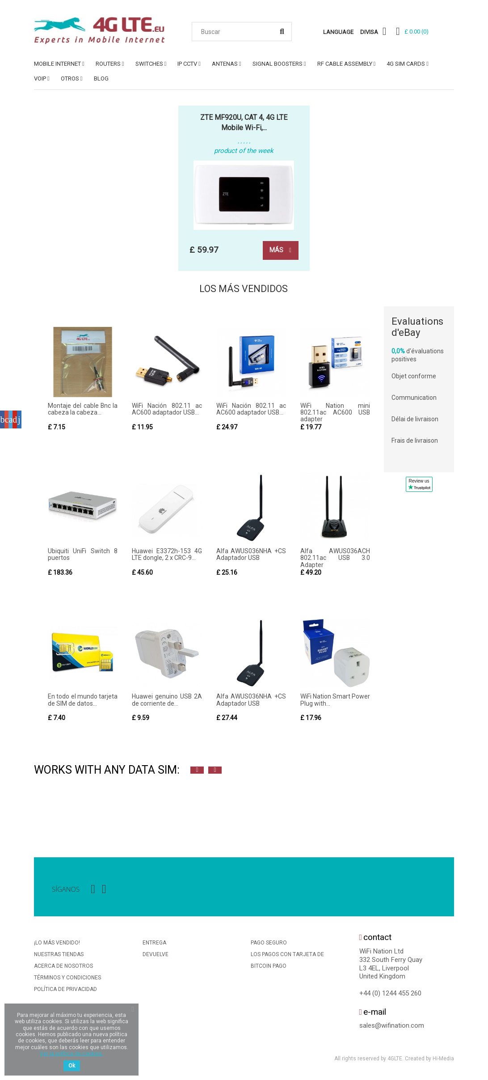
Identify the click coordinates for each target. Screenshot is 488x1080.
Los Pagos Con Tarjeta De (287, 955)
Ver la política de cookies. (71, 1053)
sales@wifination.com (391, 1026)
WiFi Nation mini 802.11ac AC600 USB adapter (335, 413)
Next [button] (215, 771)
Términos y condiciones (67, 978)
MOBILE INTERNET (57, 63)
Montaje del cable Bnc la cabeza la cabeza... (83, 409)
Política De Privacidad (65, 990)
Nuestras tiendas (59, 955)
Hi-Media (443, 1059)
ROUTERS (108, 63)
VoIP (40, 78)
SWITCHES (149, 63)
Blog (101, 78)
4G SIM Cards (406, 63)
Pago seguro (269, 943)
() (416, 31)
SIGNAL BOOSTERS (277, 63)
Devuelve (155, 955)
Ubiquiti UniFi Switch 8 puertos (83, 555)
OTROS (70, 78)
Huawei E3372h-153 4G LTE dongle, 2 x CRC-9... (167, 555)
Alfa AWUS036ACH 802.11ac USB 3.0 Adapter (335, 558)
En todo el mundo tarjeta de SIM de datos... (83, 700)
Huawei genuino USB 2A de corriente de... (167, 700)
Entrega (154, 943)
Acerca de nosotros (63, 967)
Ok (71, 1066)
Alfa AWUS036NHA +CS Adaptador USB (251, 555)
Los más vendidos (243, 289)
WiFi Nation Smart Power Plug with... (335, 700)
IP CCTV (187, 63)
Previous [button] (197, 771)
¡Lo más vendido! (57, 943)
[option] (43, 809)
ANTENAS (225, 63)
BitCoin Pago (268, 967)
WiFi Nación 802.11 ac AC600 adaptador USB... (167, 409)
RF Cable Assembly (344, 63)
